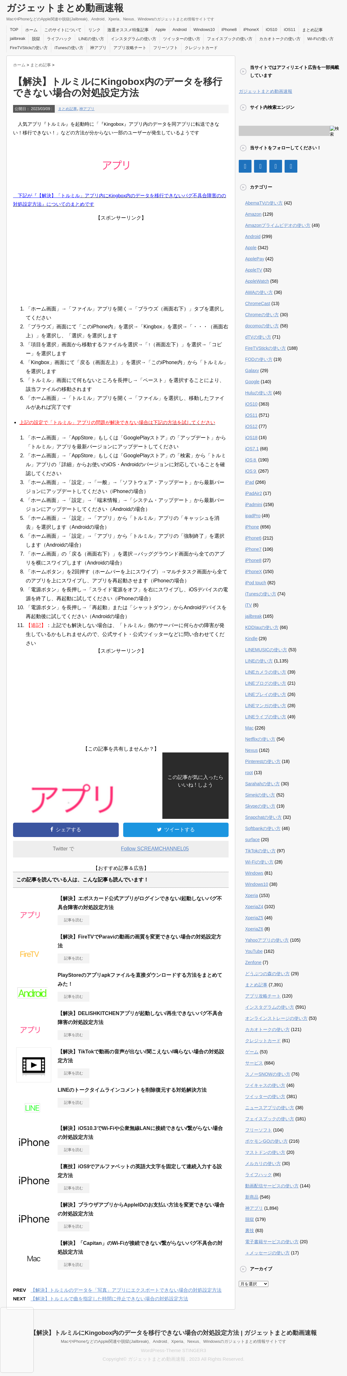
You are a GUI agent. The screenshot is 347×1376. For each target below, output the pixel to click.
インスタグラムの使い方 (133, 38)
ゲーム (251, 1051)
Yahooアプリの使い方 (267, 940)
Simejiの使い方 (260, 794)
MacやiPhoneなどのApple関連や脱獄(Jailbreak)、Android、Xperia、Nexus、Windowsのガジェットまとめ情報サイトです (173, 1341)
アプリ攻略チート (129, 47)
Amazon (253, 214)
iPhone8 (229, 29)
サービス (254, 1063)
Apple (160, 29)
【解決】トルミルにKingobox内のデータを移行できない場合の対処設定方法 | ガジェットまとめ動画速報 (173, 1332)
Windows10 (204, 29)
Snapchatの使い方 (263, 817)
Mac (249, 727)
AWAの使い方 (259, 292)
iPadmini (253, 504)
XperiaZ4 (254, 906)
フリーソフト (165, 47)
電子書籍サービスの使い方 (272, 1241)
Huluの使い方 (258, 392)
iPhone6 (253, 538)
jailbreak (17, 38)
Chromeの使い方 (262, 314)
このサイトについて (62, 29)
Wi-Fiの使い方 (320, 38)
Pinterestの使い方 (262, 761)
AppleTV (253, 270)
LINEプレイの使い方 (265, 694)
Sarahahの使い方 (262, 783)
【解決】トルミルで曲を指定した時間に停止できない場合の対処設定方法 (109, 1298)
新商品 (251, 1197)
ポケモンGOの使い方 (266, 1141)
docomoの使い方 (262, 325)
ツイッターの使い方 (181, 38)
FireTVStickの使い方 (29, 47)
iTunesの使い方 (68, 47)
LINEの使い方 (91, 38)
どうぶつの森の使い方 (267, 973)
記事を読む (73, 920)
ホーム (31, 29)
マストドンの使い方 (265, 1152)
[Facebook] (245, 166)
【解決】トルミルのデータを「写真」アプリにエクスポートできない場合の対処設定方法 (126, 1290)
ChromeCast (257, 303)
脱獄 (36, 38)
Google (252, 381)
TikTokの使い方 (260, 850)
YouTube (254, 951)
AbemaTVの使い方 (264, 203)
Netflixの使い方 (260, 739)
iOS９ (251, 471)
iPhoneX (251, 29)
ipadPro (252, 515)
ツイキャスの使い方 (265, 1085)
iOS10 (271, 29)
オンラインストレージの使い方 (276, 1018)
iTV (248, 605)
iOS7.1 (252, 448)
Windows (254, 873)
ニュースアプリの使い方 (269, 1107)
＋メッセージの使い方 (267, 1252)
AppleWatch (257, 281)
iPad (249, 482)
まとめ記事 (312, 29)
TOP (14, 29)
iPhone (252, 526)
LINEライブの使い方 (265, 716)
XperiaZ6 (254, 928)
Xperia (251, 895)
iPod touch (255, 582)
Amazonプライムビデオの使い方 (277, 225)
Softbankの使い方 (262, 828)
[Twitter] (260, 166)
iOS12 (251, 426)
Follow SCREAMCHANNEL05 (155, 848)
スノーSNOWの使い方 (267, 1074)
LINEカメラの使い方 (265, 672)
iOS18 (251, 437)
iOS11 (289, 29)
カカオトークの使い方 (280, 38)
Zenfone (253, 962)
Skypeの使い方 (260, 806)
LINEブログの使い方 (265, 683)
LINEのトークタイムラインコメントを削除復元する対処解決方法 (132, 1090)
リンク (94, 29)
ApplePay (254, 258)
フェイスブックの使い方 (229, 38)
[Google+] (275, 166)
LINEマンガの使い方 (265, 705)
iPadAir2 (253, 493)
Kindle (251, 638)
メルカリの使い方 (263, 1163)
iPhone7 (253, 549)
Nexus (251, 750)
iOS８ (251, 459)
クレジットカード (201, 47)
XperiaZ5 (254, 917)
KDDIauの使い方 (262, 627)
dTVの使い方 (258, 337)
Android (180, 29)
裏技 (249, 1230)
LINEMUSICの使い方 (266, 649)
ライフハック (59, 38)
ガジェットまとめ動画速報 (65, 8)
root (249, 772)
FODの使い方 (259, 359)
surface (252, 839)
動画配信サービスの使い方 (272, 1185)
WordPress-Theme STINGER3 (173, 1350)
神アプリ (98, 47)
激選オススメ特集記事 (128, 29)
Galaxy (252, 370)
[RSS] (291, 166)
